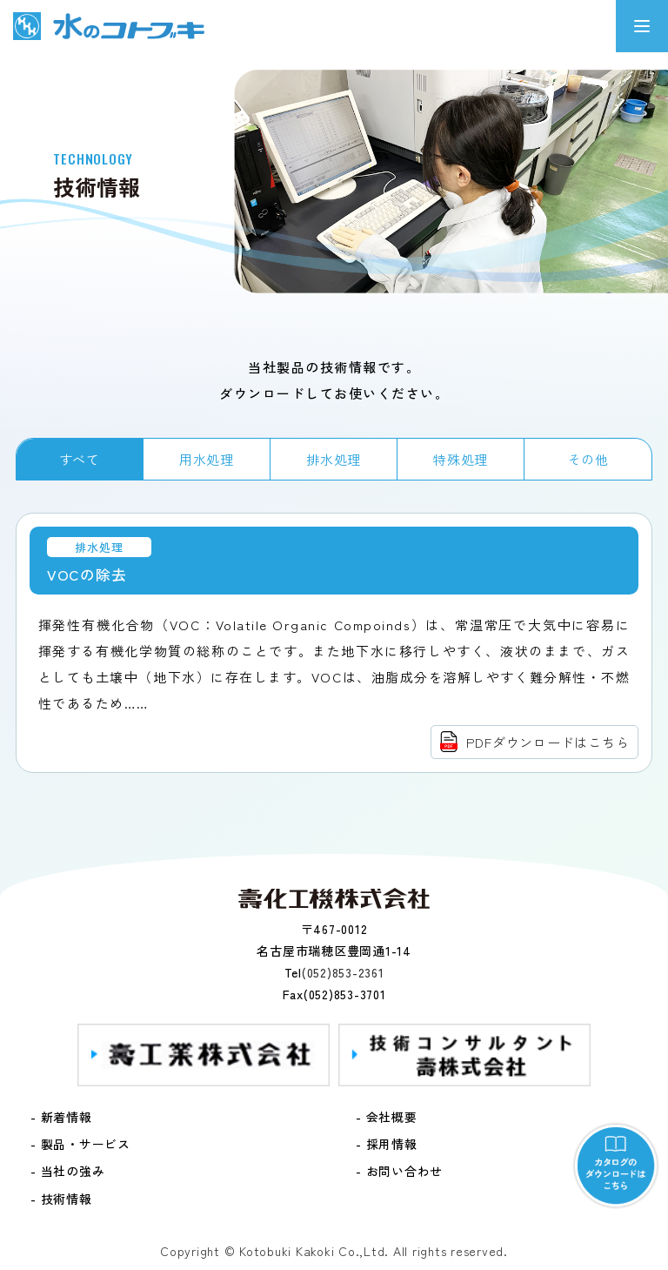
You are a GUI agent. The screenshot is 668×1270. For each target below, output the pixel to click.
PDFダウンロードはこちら (548, 742)
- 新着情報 (61, 1117)
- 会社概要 (387, 1117)
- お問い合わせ (399, 1170)
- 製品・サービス (80, 1143)
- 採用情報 (387, 1143)
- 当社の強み (67, 1170)
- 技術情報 (61, 1198)
